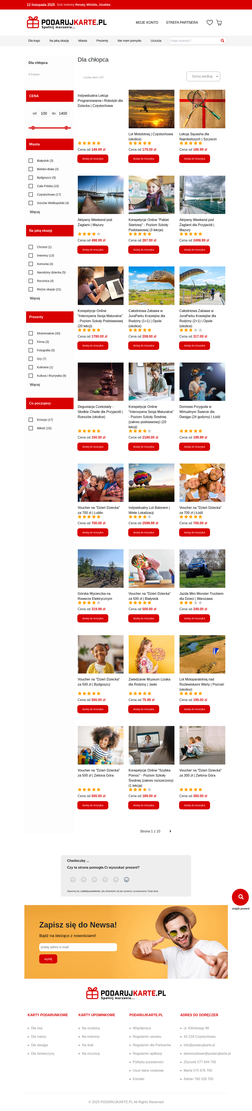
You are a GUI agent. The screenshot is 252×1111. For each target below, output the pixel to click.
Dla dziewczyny (42, 1053)
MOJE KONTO (147, 22)
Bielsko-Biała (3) (48, 169)
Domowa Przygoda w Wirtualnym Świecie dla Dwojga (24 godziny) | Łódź (200, 412)
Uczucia (156, 40)
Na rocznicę (91, 1053)
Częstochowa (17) (49, 194)
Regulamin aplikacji (147, 1053)
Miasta (82, 40)
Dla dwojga (39, 1045)
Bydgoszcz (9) (46, 177)
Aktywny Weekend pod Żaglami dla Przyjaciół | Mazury (197, 225)
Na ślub (87, 1045)
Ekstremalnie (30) (48, 333)
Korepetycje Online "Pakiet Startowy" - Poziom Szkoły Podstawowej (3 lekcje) (149, 225)
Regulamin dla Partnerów (152, 1045)
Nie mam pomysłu (129, 40)
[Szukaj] (222, 40)
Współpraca (142, 1028)
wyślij (48, 959)
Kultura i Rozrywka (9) (51, 375)
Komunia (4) (45, 264)
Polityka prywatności (148, 1062)
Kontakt (138, 1079)
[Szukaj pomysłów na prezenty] (197, 40)
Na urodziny (91, 1028)
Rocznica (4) (45, 281)
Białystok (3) (45, 160)
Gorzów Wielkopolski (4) (53, 203)
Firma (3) (43, 342)
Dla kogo (34, 40)
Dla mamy (38, 1036)
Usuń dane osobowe (148, 1070)
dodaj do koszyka (92, 158)
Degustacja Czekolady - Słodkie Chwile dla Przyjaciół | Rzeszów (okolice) (100, 412)
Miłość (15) (44, 428)
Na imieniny (91, 1036)
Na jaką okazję (59, 40)
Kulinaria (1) (45, 367)
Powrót (34, 74)
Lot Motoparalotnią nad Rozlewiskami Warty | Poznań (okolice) (202, 684)
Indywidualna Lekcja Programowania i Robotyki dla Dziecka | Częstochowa (100, 101)
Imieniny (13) (45, 255)
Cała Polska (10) (48, 186)
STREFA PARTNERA (182, 22)
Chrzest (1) (44, 247)
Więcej (36, 212)
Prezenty (102, 40)
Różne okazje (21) (49, 289)
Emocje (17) (45, 419)
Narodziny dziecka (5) (51, 272)
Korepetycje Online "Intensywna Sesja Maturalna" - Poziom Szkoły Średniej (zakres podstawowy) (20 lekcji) (151, 417)
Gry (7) (41, 358)
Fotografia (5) (46, 350)
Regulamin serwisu (147, 1036)
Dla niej (36, 1028)
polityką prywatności (90, 891)
